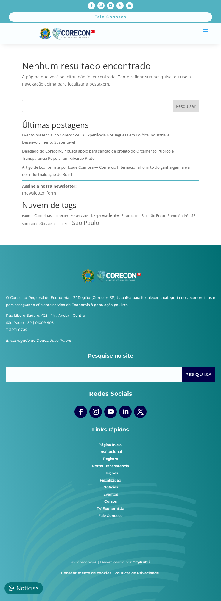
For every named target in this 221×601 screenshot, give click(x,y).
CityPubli (141, 562)
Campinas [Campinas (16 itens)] (43, 215)
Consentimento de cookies (86, 573)
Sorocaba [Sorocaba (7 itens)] (29, 224)
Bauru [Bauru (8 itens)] (27, 215)
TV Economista (110, 508)
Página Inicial (110, 444)
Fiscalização (110, 480)
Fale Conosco (110, 515)
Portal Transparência (110, 466)
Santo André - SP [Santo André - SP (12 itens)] (181, 215)
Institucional (110, 451)
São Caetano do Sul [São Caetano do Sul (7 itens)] (54, 224)
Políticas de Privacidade (136, 573)
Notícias (110, 487)
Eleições (110, 473)
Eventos (110, 494)
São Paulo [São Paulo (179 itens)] (85, 222)
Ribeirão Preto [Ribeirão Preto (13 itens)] (153, 215)
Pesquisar (186, 106)
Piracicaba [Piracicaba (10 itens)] (130, 215)
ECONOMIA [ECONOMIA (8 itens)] (79, 215)
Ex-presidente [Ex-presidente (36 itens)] (105, 215)
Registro (110, 458)
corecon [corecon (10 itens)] (61, 215)
